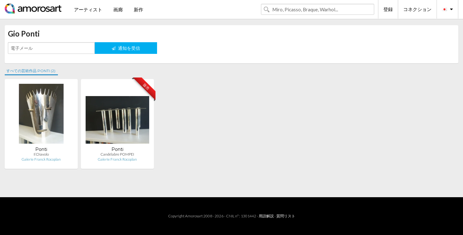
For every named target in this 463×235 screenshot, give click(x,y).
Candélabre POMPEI (117, 154)
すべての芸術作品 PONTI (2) (30, 70)
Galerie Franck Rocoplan (41, 159)
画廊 (118, 9)
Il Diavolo (41, 154)
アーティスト (88, 9)
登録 (388, 9)
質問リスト (285, 216)
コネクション (417, 9)
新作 (138, 9)
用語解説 (266, 216)
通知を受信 (126, 48)
